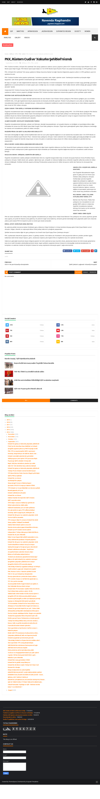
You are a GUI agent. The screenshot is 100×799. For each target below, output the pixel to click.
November (11, 451)
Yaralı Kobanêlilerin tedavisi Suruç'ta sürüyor (21, 559)
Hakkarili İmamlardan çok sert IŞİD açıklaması (21, 522)
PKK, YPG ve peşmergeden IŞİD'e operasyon (21, 465)
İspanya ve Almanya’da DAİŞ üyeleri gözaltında (21, 615)
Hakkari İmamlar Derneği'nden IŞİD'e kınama (21, 512)
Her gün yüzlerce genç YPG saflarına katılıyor (21, 524)
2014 (8, 446)
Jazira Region (47, 32)
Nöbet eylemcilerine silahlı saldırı (18, 519)
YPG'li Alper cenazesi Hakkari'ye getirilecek (21, 517)
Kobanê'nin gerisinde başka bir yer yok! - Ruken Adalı (24, 623)
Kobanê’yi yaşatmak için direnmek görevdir (21, 652)
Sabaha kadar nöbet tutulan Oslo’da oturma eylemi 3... (24, 608)
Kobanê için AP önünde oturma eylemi (19, 544)
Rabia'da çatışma (12, 645)
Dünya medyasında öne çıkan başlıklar (19, 684)
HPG (16, 55)
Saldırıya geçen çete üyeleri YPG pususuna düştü (22, 473)
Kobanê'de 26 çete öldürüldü (16, 549)
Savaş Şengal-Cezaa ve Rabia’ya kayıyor (19, 497)
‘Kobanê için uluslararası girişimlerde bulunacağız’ (23, 571)
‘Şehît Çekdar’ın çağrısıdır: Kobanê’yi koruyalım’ (22, 583)
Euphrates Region (63, 32)
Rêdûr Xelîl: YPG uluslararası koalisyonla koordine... (23, 647)
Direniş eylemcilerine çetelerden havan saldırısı (22, 591)
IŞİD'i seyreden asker (14, 514)
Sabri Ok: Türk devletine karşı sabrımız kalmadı (22, 480)
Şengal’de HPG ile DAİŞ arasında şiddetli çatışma (22, 610)
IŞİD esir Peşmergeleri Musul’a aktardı (28, 403)
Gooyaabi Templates (32, 796)
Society (78, 32)
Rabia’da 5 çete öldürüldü (15, 672)
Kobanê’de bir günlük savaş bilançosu (19, 677)
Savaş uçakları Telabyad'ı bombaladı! (18, 537)
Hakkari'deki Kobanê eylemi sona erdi (19, 539)
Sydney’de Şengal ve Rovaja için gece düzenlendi (22, 561)
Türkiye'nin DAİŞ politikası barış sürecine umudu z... (23, 635)
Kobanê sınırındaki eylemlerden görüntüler (21, 470)
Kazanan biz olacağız (14, 682)
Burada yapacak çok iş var (15, 505)
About (13, 2)
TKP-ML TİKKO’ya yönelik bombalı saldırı (29, 386)
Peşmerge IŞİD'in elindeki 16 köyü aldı (19, 475)
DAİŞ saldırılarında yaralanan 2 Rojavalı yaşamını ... (22, 554)
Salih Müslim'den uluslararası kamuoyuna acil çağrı (23, 659)
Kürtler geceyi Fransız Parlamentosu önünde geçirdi (23, 632)
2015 (8, 444)
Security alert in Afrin (9, 731)
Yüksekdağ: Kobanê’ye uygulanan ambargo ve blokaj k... (24, 581)
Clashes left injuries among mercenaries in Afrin (17, 729)
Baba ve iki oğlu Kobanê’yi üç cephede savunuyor (22, 573)
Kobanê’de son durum (14, 492)
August (10, 704)
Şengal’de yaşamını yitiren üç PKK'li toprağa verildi (22, 463)
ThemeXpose (13, 796)
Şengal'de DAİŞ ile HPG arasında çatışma (20, 578)
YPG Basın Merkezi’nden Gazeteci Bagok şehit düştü (23, 487)
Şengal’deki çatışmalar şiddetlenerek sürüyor (21, 576)
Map (8, 2)
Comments (74, 415)
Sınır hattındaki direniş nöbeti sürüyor (19, 600)
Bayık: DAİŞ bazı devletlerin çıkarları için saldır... (22, 478)
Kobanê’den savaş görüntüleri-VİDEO (19, 674)
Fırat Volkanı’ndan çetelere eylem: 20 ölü (20, 605)
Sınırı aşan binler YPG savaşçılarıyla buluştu (20, 657)
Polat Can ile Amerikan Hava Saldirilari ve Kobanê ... (23, 460)
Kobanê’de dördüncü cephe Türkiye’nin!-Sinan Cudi (23, 679)
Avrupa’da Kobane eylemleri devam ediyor (20, 566)
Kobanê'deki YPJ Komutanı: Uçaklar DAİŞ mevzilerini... (24, 603)
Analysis (7, 38)
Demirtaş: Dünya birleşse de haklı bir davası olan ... (23, 468)
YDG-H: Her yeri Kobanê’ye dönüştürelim (20, 588)
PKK (20, 55)
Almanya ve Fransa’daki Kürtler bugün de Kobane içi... (24, 620)
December (11, 448)
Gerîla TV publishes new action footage (15, 733)
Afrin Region (33, 32)
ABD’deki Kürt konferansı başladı (17, 662)
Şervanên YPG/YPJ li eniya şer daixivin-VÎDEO (21, 500)
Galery (18, 38)
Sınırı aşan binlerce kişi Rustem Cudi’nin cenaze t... (23, 642)
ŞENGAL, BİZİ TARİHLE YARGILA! (18, 691)
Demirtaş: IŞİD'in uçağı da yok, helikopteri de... (22, 527)
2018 (8, 436)
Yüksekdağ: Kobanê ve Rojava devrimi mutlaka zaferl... (24, 655)
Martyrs (20, 32)
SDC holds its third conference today (14, 725)
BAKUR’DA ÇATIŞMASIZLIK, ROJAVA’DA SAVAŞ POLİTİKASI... (27, 694)
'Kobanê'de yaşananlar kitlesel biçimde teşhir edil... (23, 630)
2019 (8, 434)
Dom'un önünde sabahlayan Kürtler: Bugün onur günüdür (24, 627)
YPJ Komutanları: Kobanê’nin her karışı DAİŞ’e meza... (24, 618)
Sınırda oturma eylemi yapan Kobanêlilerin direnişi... (23, 541)
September (11, 456)
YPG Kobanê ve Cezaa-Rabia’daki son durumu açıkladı (24, 502)
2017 (8, 439)
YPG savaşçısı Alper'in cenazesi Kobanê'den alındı (23, 534)
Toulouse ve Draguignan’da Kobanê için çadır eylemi (23, 667)
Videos (27, 38)
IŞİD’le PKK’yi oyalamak (15, 490)
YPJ (26, 415)
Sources (20, 2)
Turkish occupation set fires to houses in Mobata (18, 727)
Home (4, 2)
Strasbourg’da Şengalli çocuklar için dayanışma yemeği (24, 613)
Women (87, 32)
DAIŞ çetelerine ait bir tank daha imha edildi (21, 664)
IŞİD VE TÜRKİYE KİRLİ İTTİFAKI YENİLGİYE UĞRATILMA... (25, 696)
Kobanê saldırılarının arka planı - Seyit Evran (21, 564)
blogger (75, 286)
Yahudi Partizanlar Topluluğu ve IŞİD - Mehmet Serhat (24, 699)
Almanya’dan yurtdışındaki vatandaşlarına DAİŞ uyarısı (23, 625)
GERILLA (11, 55)
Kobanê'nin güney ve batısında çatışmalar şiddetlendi (23, 458)
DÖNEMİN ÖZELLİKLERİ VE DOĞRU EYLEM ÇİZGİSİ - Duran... (26, 689)
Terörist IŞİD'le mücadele (15, 532)
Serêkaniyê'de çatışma (14, 495)
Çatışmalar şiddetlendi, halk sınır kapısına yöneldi (22, 650)
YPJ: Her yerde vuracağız (15, 595)
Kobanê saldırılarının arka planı (17, 507)
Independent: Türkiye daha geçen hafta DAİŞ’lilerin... (23, 546)
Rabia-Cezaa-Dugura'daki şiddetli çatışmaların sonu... (23, 551)
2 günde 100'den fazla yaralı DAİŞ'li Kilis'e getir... (22, 669)
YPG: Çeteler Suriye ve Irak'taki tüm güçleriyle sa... (23, 593)
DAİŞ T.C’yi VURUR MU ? (15, 701)
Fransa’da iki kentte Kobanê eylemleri (19, 640)
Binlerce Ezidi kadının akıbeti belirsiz (19, 568)
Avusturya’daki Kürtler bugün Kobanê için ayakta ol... (23, 598)
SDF (11, 32)
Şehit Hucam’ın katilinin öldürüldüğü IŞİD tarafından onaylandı (36, 395)
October (10, 453)
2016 (8, 441)
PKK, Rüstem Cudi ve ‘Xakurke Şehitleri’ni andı (22, 586)
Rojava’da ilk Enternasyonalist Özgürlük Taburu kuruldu (34, 377)
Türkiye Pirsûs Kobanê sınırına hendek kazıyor (22, 485)
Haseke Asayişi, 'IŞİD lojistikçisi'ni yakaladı (20, 373)
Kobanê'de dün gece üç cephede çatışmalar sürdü (23, 529)
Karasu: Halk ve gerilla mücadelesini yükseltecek (22, 637)
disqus (82, 286)
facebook (90, 286)
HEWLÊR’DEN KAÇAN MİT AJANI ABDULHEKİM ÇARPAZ (25, 686)
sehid (23, 55)
